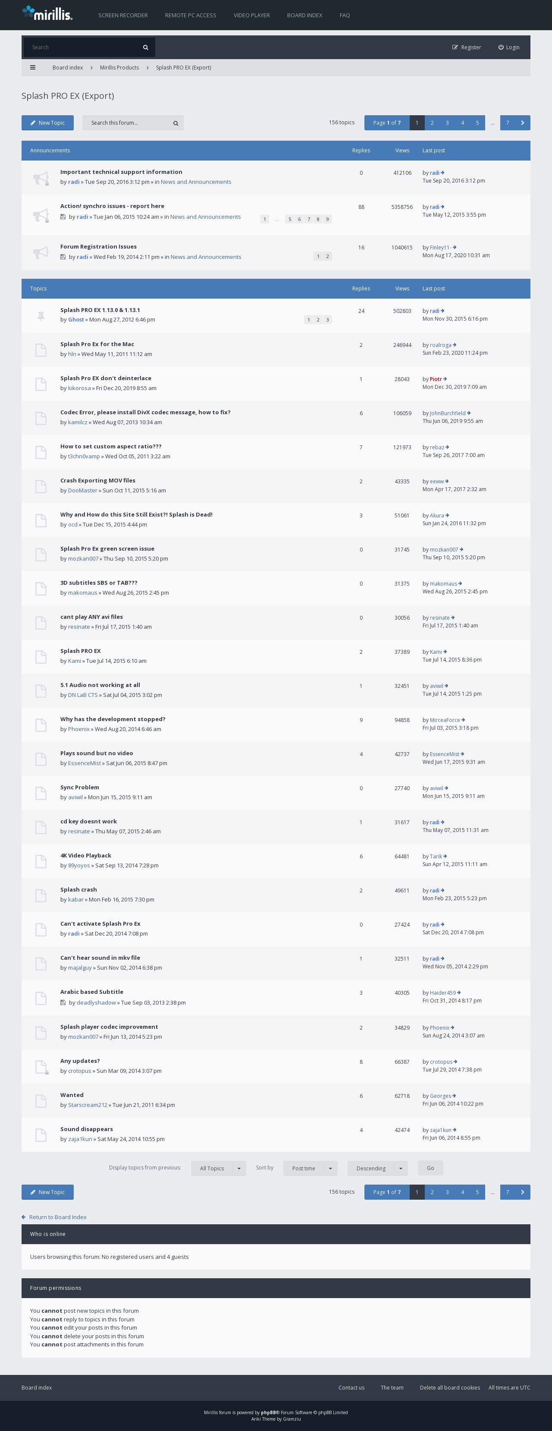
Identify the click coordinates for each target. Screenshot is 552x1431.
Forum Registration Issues (98, 246)
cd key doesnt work (88, 821)
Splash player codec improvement (109, 1027)
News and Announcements (196, 182)
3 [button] (447, 122)
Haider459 (443, 992)
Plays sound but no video (96, 753)
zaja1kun (80, 1139)
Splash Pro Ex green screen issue (107, 548)
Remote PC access (190, 15)
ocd (73, 524)
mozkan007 (83, 558)
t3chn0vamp (84, 456)
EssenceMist (84, 763)
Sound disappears (86, 1129)
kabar (76, 899)
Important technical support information (121, 172)
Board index (305, 15)
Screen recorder (123, 15)
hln (72, 354)
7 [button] (507, 122)
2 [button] (432, 122)
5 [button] (477, 122)
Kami (74, 661)
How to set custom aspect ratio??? (111, 446)
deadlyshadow (96, 1002)
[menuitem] (509, 47)
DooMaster (82, 490)
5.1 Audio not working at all (100, 685)
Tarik (436, 856)
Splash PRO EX (80, 651)
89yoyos (79, 865)
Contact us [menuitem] (351, 1387)
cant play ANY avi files (91, 617)
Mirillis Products (119, 67)
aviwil (436, 686)
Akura (437, 515)
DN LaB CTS (83, 695)
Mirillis (211, 1412)
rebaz (437, 447)
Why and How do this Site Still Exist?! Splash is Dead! (136, 514)
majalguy (80, 967)
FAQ (345, 15)
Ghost (76, 319)
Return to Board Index (58, 1217)
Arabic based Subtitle (91, 992)
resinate (79, 626)
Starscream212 (87, 1105)
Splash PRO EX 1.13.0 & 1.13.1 (100, 310)
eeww (437, 481)
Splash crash (78, 889)
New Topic (48, 122)
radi (74, 182)
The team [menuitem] (392, 1387)
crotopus (79, 1071)
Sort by (297, 1168)
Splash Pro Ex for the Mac (97, 344)
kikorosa (79, 388)
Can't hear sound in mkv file (100, 957)
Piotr (436, 379)
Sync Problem (79, 787)
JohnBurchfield (448, 413)
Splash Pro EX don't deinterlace (105, 378)
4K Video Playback (85, 855)
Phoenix (79, 729)
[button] (522, 122)
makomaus (82, 592)
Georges (440, 1096)
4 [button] (462, 122)
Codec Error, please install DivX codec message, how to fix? (145, 412)
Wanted (72, 1095)
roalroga (441, 345)
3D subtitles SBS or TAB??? (99, 582)
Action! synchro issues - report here (112, 206)
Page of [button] (387, 122)
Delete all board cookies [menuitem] (450, 1387)
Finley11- (441, 247)
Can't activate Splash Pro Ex (100, 923)
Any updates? (80, 1061)
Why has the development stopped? (113, 719)
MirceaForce (445, 720)
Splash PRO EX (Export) (183, 67)
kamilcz (78, 422)
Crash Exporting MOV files (97, 480)
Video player (252, 15)
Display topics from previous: (177, 1168)
